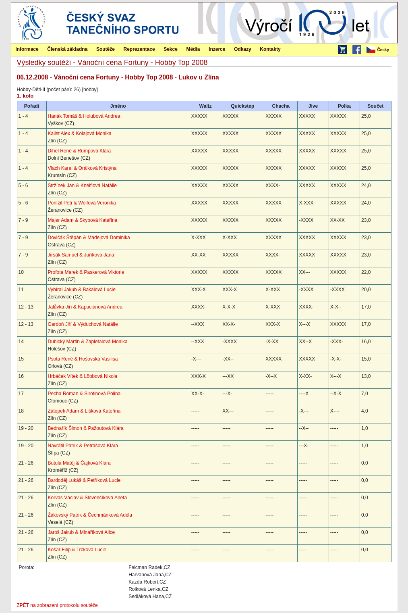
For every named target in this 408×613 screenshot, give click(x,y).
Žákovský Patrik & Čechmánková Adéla (90, 515)
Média (193, 49)
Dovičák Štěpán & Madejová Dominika (89, 237)
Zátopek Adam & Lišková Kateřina (84, 411)
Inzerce (217, 49)
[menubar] (381, 50)
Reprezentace (139, 49)
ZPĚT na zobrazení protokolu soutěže (57, 605)
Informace (26, 49)
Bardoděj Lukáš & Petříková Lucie (84, 480)
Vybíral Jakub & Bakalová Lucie (82, 289)
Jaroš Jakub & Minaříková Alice (81, 532)
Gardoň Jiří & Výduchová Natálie (83, 324)
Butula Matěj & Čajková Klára (79, 463)
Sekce (171, 49)
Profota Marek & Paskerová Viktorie (86, 272)
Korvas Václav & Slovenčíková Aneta (87, 497)
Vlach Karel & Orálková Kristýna (82, 168)
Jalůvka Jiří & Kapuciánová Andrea (85, 307)
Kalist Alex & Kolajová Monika (80, 133)
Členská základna (67, 49)
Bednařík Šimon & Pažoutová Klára (86, 428)
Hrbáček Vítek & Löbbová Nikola (83, 376)
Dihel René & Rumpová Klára (79, 151)
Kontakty (270, 49)
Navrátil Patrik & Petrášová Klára (83, 445)
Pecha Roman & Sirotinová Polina (84, 393)
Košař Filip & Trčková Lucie (77, 550)
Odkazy (242, 49)
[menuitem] (381, 50)
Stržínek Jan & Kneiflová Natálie (82, 185)
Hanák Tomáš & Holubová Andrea (84, 116)
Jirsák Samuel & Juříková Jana (81, 255)
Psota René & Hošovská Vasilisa (83, 359)
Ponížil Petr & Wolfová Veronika (82, 203)
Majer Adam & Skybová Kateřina (83, 220)
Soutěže (105, 49)
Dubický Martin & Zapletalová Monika (88, 341)
